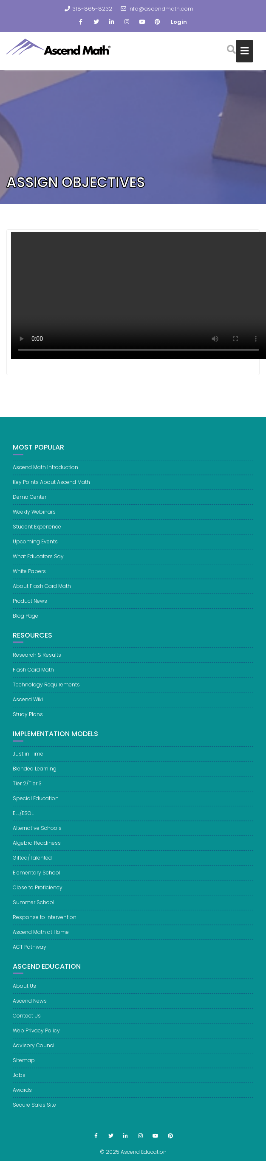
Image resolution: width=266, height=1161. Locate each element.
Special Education (36, 802)
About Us (24, 990)
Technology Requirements (46, 689)
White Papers (29, 575)
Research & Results (37, 659)
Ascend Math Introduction (45, 471)
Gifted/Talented (32, 862)
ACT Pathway (29, 951)
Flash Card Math (33, 674)
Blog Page (25, 620)
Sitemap (24, 1064)
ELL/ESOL (23, 817)
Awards (22, 1094)
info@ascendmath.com (157, 9)
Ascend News (30, 1005)
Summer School (33, 906)
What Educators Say (38, 560)
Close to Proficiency (37, 891)
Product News (30, 605)
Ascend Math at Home (41, 936)
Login (179, 22)
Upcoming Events (35, 545)
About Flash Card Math (42, 590)
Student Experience (37, 530)
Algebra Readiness (37, 847)
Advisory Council (34, 1050)
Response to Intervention (44, 921)
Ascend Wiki (28, 704)
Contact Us (27, 1020)
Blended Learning (35, 772)
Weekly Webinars (34, 516)
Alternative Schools (37, 832)
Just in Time (28, 758)
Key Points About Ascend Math (51, 486)
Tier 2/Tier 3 (27, 787)
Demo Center (29, 501)
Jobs (19, 1079)
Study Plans (28, 718)
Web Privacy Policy (36, 1035)
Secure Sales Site (34, 1109)
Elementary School (36, 876)
